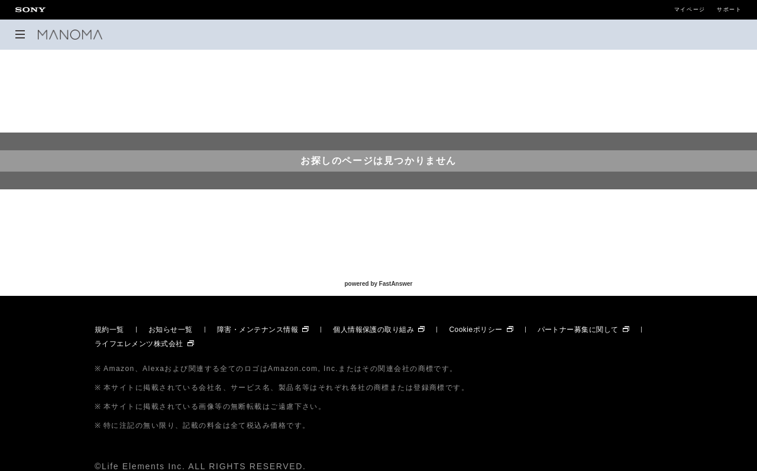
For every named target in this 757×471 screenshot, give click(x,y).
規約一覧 (109, 329)
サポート (729, 9)
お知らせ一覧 (170, 329)
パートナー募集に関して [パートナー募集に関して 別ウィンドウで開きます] (578, 329)
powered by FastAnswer (378, 284)
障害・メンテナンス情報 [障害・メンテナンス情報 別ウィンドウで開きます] (257, 329)
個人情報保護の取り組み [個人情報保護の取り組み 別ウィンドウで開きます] (373, 329)
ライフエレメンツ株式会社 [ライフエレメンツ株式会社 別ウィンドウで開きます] (139, 344)
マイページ (690, 9)
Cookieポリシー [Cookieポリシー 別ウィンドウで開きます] (475, 329)
